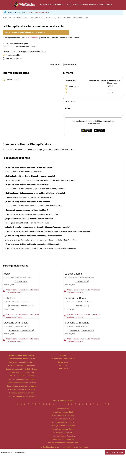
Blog (69, 5)
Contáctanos (33, 38)
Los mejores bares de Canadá (63, 419)
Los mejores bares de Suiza (63, 422)
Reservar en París (80, 5)
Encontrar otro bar (115, 452)
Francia (12, 18)
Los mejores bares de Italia (63, 433)
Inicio (5, 18)
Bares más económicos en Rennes (21, 366)
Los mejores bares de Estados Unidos (63, 443)
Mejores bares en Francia (51, 5)
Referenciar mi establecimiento (63, 359)
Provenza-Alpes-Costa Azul (27, 18)
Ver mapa (108, 5)
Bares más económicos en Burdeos (21, 379)
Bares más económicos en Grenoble (21, 359)
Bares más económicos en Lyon (21, 362)
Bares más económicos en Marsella (21, 396)
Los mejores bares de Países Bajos (62, 436)
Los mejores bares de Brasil (63, 415)
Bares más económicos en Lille (21, 372)
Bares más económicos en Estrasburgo (21, 369)
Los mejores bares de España (63, 429)
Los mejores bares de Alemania (63, 426)
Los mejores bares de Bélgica (63, 412)
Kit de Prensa (63, 368)
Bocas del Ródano (48, 18)
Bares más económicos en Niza (21, 393)
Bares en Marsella (64, 18)
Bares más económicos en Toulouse (21, 383)
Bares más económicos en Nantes (21, 389)
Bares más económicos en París (21, 376)
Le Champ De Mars (80, 18)
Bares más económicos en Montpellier (22, 386)
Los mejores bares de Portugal (63, 439)
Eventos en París (96, 5)
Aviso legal (63, 365)
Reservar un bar (63, 409)
